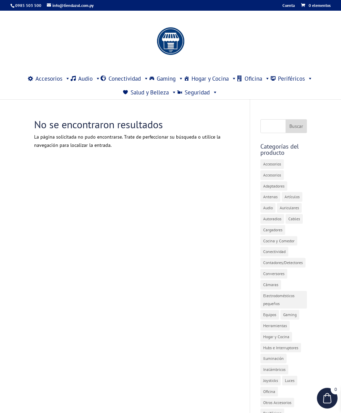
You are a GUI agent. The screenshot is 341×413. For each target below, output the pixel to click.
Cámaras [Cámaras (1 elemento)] (270, 284)
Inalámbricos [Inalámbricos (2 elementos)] (274, 369)
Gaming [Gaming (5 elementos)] (290, 314)
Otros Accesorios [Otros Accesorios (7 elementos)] (277, 402)
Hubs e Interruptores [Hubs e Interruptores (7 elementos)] (280, 347)
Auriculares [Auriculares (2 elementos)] (289, 207)
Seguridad (201, 92)
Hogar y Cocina (214, 78)
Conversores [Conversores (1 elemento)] (274, 273)
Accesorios (52, 78)
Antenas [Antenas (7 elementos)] (270, 196)
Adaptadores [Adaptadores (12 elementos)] (274, 186)
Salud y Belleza (154, 92)
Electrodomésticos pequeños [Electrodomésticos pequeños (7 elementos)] (278, 299)
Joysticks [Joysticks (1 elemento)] (270, 380)
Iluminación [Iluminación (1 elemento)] (273, 358)
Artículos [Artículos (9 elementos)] (292, 196)
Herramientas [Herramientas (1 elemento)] (275, 325)
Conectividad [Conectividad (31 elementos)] (274, 251)
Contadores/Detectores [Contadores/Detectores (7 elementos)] (283, 262)
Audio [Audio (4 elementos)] (268, 207)
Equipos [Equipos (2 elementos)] (269, 314)
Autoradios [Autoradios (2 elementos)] (272, 218)
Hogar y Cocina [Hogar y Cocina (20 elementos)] (276, 336)
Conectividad (128, 78)
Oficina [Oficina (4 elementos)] (269, 391)
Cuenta (288, 5)
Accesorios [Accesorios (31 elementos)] (272, 164)
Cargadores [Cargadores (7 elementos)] (272, 229)
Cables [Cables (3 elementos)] (294, 218)
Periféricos (295, 78)
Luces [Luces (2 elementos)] (289, 380)
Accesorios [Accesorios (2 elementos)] (272, 175)
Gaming (170, 78)
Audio (89, 78)
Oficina (257, 78)
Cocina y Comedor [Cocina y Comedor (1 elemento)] (278, 240)
